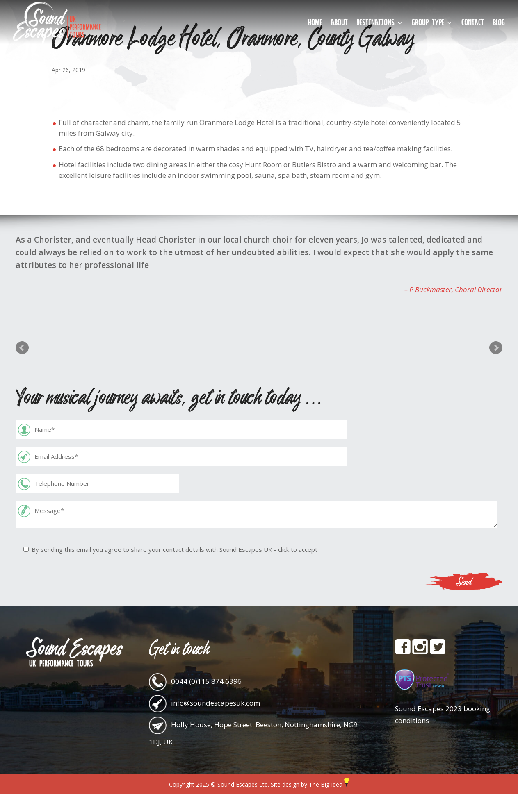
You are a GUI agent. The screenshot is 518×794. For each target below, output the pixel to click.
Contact (472, 23)
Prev (22, 347)
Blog (499, 23)
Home (315, 23)
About (339, 23)
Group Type (428, 23)
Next (495, 347)
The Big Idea (329, 784)
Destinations (376, 23)
